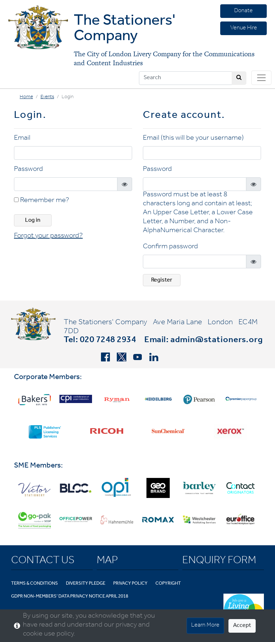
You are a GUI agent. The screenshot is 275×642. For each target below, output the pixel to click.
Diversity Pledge (85, 583)
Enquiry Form (219, 561)
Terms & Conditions (34, 583)
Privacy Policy (130, 583)
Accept (242, 626)
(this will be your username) (202, 138)
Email (22, 138)
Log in (32, 221)
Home (26, 97)
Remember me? (41, 201)
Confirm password (170, 247)
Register (161, 280)
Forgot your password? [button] (48, 236)
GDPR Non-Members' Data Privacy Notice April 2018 (69, 596)
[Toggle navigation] (261, 78)
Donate (243, 11)
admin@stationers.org (216, 340)
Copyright (168, 583)
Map (107, 561)
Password (28, 169)
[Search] (185, 78)
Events (47, 97)
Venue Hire (243, 28)
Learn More (205, 625)
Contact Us (42, 561)
